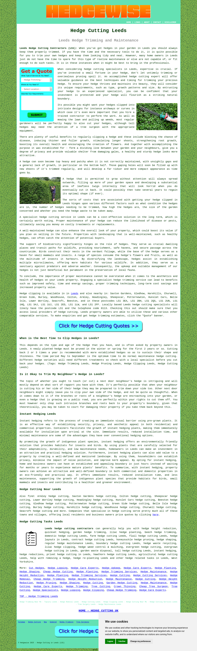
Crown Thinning (124, 586)
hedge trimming (165, 532)
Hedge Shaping (30, 571)
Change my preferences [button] (140, 641)
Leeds (74, 293)
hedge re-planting (86, 558)
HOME (128, 22)
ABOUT (147, 22)
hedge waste (79, 211)
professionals (159, 63)
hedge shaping (166, 539)
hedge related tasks (139, 558)
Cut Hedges (36, 568)
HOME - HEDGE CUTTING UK (98, 610)
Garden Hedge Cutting (121, 582)
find (31, 496)
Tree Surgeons (82, 622)
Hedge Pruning (46, 582)
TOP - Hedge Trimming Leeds (39, 596)
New (45, 622)
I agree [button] (110, 641)
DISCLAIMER (170, 22)
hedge (133, 76)
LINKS (137, 22)
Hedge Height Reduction (85, 579)
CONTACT (157, 22)
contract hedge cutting (88, 539)
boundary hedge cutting (113, 543)
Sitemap (21, 622)
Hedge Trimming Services (119, 571)
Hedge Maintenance (153, 571)
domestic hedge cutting (61, 536)
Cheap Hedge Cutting (58, 571)
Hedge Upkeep (111, 568)
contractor (77, 116)
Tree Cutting (100, 586)
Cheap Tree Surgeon (153, 586)
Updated (53, 622)
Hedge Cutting (120, 575)
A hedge (68, 179)
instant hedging (119, 428)
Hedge (23, 293)
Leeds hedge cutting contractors (69, 528)
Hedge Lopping (57, 568)
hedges (108, 48)
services (42, 315)
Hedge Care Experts (85, 568)
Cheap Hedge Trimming (49, 579)
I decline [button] (121, 641)
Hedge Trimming (77, 586)
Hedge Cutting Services (150, 575)
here (155, 514)
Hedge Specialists (45, 590)
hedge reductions (31, 554)
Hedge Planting (165, 568)
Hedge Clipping (93, 590)
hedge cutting (121, 511)
